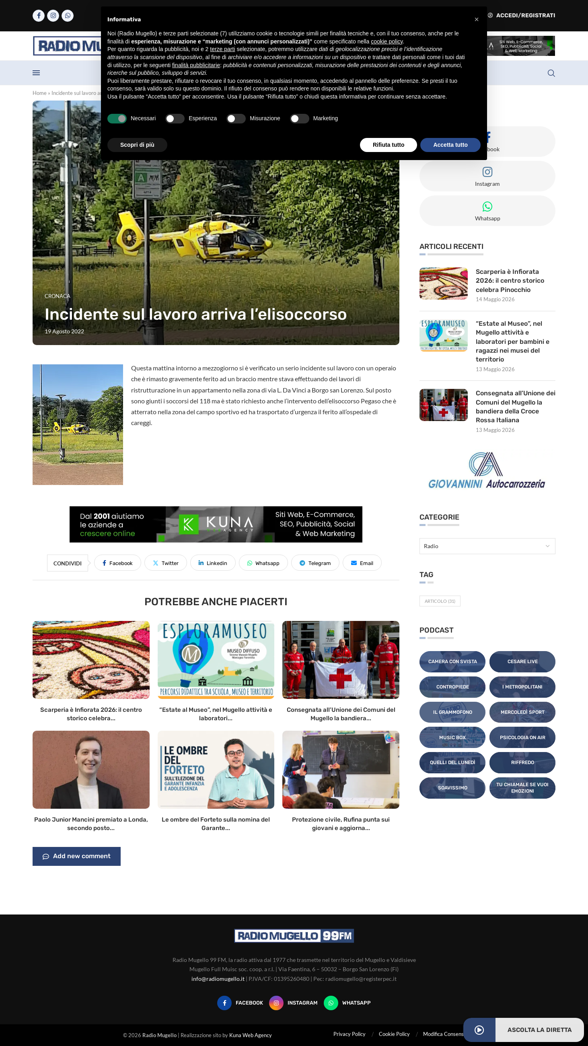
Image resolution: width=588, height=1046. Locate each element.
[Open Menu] (36, 72)
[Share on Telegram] (315, 563)
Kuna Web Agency (250, 1035)
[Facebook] (39, 16)
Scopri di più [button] (137, 145)
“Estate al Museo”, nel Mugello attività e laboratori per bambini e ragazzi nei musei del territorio (512, 342)
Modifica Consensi (444, 1034)
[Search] (551, 73)
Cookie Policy (394, 1034)
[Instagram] (53, 16)
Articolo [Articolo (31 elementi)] (440, 601)
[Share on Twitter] (165, 563)
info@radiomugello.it (218, 978)
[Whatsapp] (68, 16)
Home (40, 93)
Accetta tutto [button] (450, 145)
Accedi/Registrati (521, 15)
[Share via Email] (362, 563)
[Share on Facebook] (117, 563)
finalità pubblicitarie (196, 65)
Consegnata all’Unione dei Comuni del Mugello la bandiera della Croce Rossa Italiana (515, 406)
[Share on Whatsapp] (263, 563)
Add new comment (77, 856)
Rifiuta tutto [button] (389, 145)
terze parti (222, 49)
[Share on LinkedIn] (213, 563)
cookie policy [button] (387, 41)
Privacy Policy (349, 1034)
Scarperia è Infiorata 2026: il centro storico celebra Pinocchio (510, 281)
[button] (476, 19)
